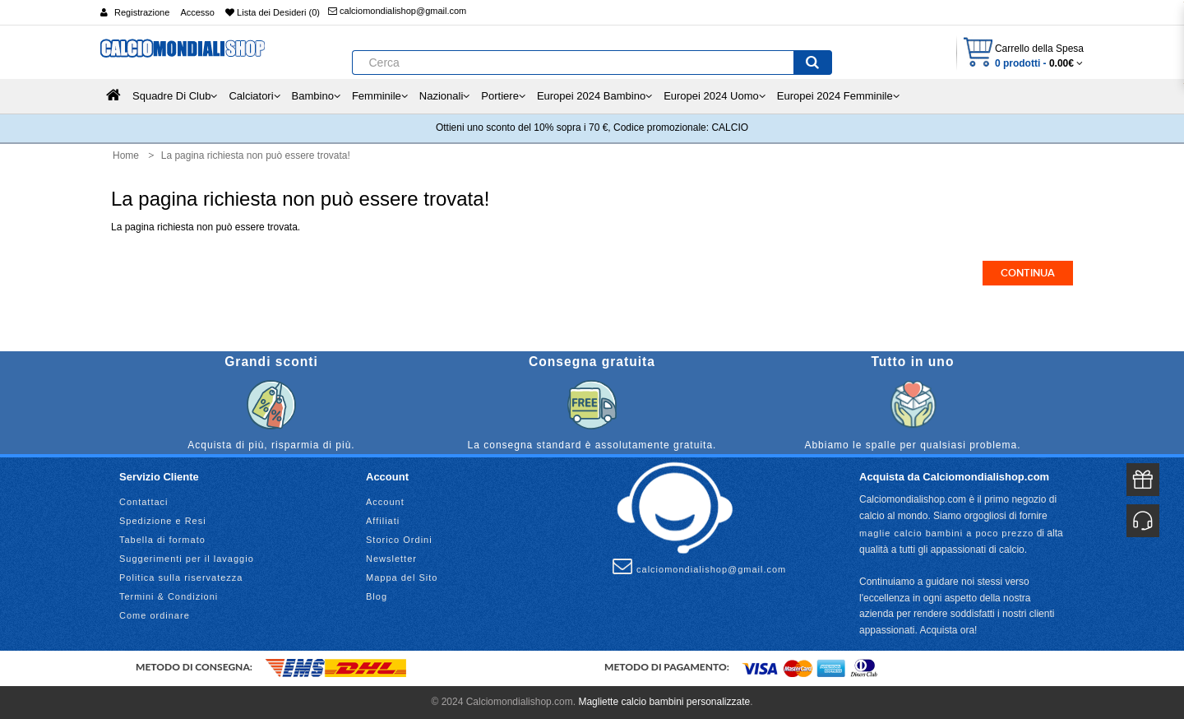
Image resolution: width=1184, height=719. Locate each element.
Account (385, 502)
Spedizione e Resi (162, 521)
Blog (376, 596)
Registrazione (141, 12)
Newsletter (391, 559)
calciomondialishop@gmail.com (397, 11)
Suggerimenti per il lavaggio (186, 559)
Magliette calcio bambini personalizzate (664, 701)
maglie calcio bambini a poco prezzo (946, 533)
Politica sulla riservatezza (181, 577)
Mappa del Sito (401, 577)
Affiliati (383, 521)
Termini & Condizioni (168, 596)
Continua (1028, 273)
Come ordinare (154, 615)
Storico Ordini (399, 540)
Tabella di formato (162, 540)
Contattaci (144, 502)
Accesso (197, 12)
